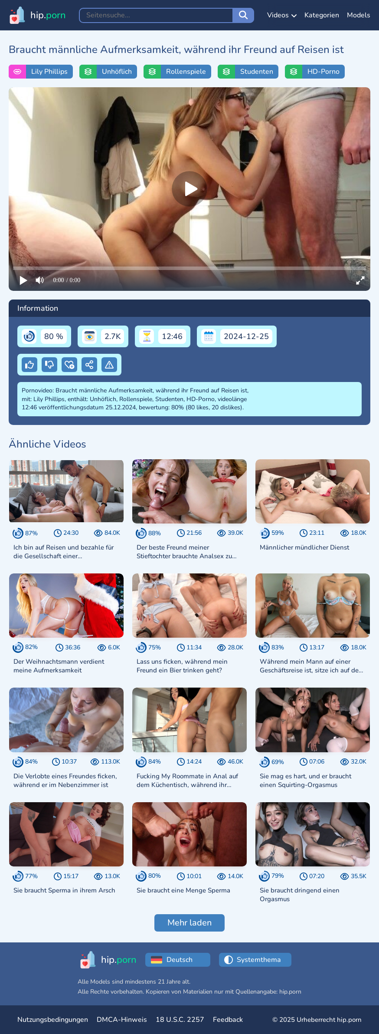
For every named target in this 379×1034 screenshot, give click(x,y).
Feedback (228, 1019)
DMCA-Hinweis (122, 1019)
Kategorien (321, 15)
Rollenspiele (186, 71)
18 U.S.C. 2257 (180, 1019)
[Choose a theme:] (262, 960)
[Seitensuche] (243, 15)
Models (358, 15)
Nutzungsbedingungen (52, 1019)
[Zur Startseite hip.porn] (37, 15)
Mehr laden (189, 923)
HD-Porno (323, 71)
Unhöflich (117, 71)
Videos (282, 15)
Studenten (256, 71)
